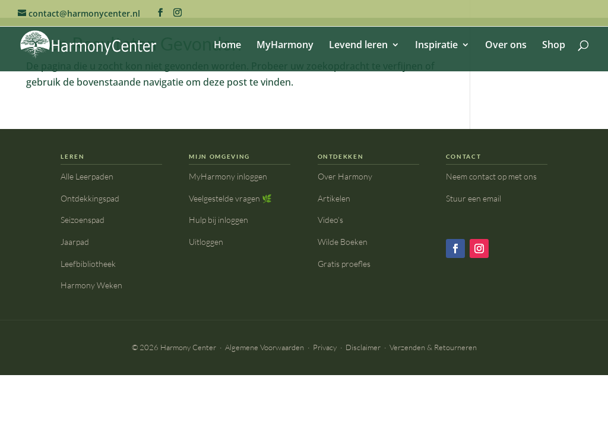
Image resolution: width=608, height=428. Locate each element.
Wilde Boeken (343, 242)
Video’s (330, 220)
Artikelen (334, 198)
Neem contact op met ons (491, 176)
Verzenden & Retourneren (433, 347)
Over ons (506, 45)
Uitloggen (206, 242)
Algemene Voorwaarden (264, 347)
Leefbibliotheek (88, 264)
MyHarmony (285, 45)
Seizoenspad (82, 220)
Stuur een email (473, 198)
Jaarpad (75, 242)
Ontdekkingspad (90, 198)
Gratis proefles (344, 264)
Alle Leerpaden (87, 176)
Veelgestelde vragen (230, 198)
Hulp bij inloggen (218, 220)
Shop (553, 45)
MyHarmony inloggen (228, 176)
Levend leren (358, 45)
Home (227, 45)
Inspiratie (436, 45)
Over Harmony (345, 176)
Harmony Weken (91, 285)
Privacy (325, 347)
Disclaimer (363, 347)
